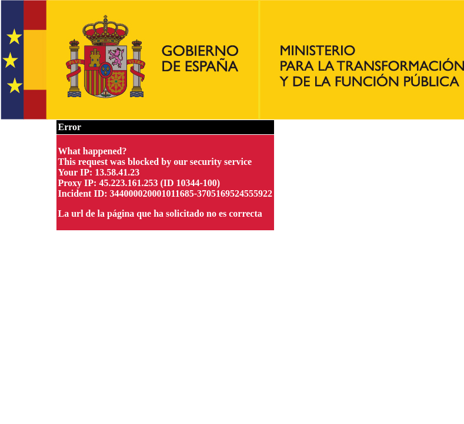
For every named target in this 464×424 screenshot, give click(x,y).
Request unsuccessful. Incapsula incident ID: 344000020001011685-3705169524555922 (232, 212)
